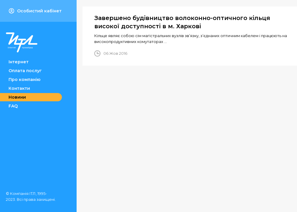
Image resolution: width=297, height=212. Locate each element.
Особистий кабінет (35, 11)
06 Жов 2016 (115, 53)
